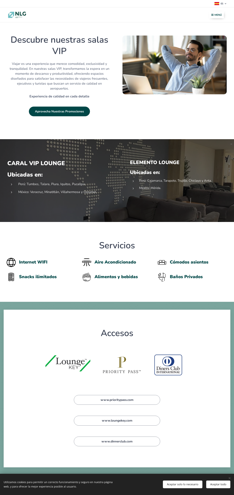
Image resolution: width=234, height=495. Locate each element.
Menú (216, 15)
